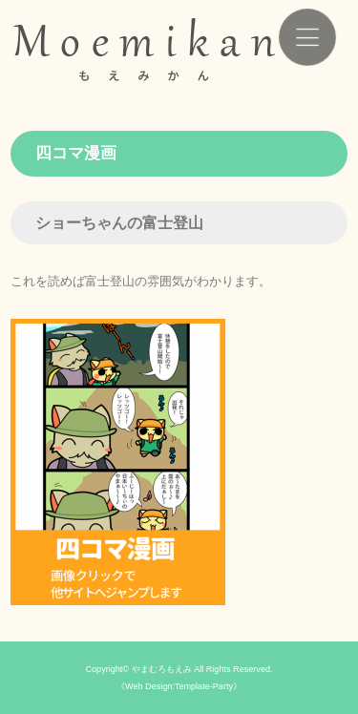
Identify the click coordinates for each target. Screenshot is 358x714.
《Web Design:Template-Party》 (179, 686)
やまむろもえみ (162, 669)
